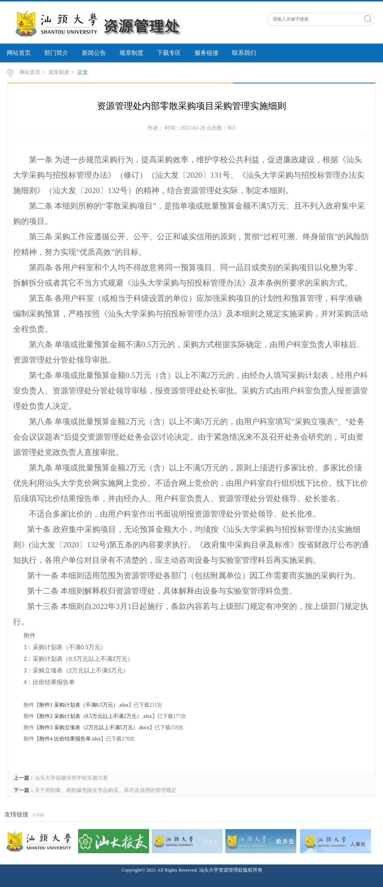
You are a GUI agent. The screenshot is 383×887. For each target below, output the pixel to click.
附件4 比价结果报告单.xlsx (70, 739)
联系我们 (244, 53)
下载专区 (169, 53)
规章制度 (131, 53)
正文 (82, 72)
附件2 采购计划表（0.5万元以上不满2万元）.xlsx (95, 716)
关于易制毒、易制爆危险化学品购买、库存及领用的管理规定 (105, 790)
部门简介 (56, 53)
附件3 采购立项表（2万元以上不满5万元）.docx (94, 727)
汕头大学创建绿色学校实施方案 (71, 778)
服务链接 (207, 53)
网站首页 (19, 53)
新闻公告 (94, 53)
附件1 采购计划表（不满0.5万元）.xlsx (83, 705)
